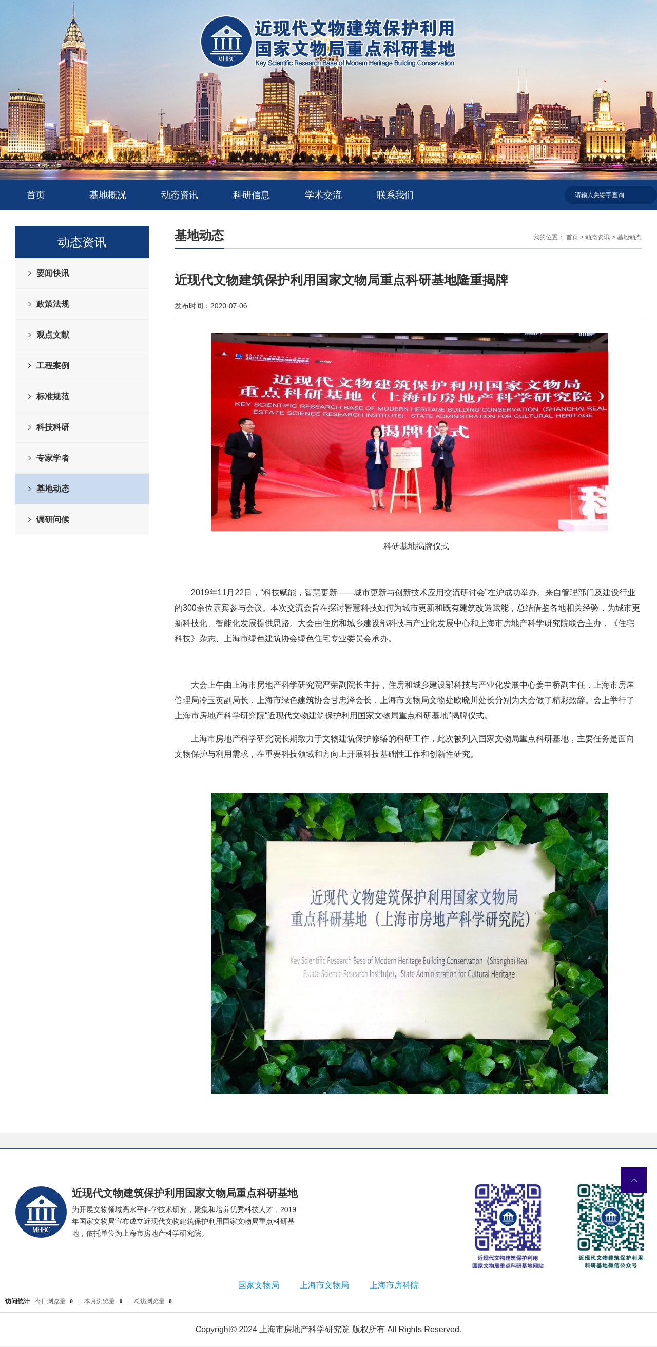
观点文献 (52, 334)
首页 (36, 195)
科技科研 (52, 427)
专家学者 (52, 458)
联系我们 (395, 195)
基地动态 (52, 488)
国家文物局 (258, 1285)
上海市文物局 (324, 1285)
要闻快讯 (52, 273)
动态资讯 (179, 195)
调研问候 (52, 519)
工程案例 (52, 365)
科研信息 (251, 195)
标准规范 (52, 396)
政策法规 (52, 304)
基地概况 (107, 195)
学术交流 (323, 195)
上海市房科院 (394, 1285)
